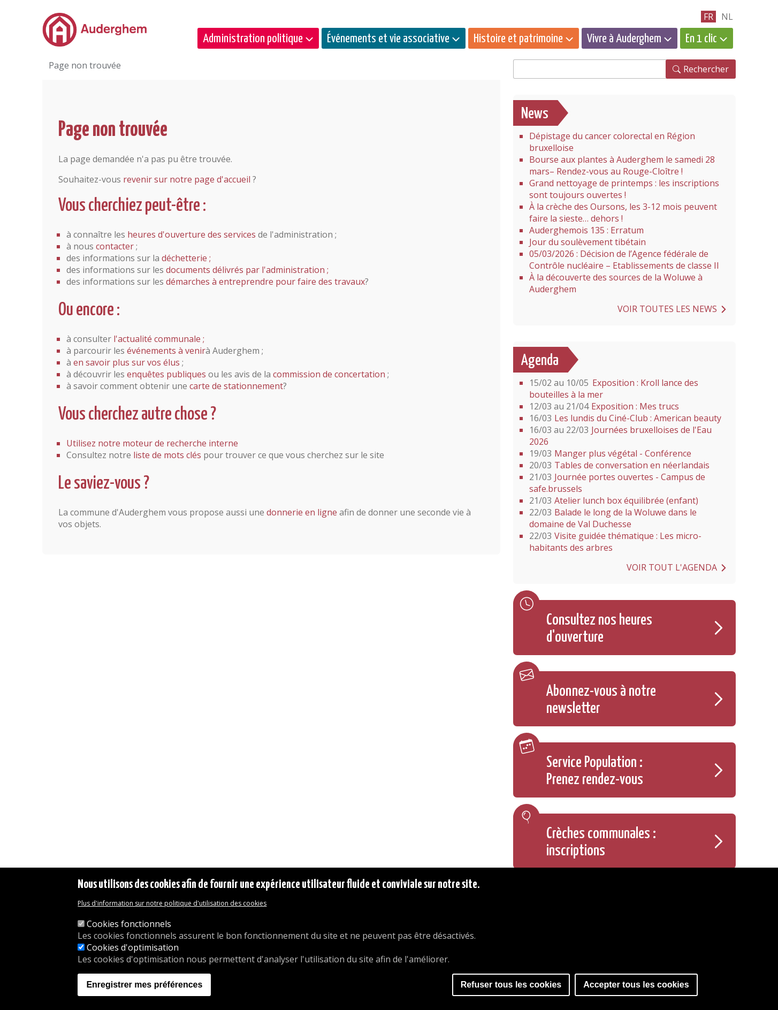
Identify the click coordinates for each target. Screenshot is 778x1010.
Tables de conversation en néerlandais (619, 465)
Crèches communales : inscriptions (601, 842)
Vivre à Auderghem (624, 39)
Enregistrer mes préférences (144, 984)
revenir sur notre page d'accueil (186, 179)
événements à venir (166, 350)
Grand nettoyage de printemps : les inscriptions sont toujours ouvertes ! (624, 189)
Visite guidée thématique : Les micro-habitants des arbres (615, 541)
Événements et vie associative (388, 39)
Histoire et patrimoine (518, 39)
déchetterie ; (186, 258)
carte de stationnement (236, 386)
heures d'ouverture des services (191, 234)
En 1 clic (701, 39)
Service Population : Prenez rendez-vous (594, 771)
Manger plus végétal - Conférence (610, 453)
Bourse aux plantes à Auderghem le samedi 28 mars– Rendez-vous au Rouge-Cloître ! (622, 165)
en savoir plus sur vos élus (126, 362)
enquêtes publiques (166, 374)
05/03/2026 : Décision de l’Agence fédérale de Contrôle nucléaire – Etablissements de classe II (624, 259)
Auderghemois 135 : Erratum (586, 230)
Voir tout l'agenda (672, 567)
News (534, 114)
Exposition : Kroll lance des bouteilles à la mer (613, 388)
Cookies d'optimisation (133, 947)
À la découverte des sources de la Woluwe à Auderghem (616, 283)
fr (708, 16)
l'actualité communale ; (158, 339)
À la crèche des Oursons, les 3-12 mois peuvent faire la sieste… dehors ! (623, 212)
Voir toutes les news (667, 309)
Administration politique (253, 39)
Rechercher (706, 69)
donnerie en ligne (301, 512)
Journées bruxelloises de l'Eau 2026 (620, 435)
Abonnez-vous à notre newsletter (601, 700)
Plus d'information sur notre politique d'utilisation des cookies (172, 903)
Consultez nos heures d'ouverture (599, 629)
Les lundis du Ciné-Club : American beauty (625, 418)
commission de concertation (329, 374)
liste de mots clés (167, 455)
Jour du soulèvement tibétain (587, 242)
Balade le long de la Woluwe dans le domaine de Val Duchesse (613, 518)
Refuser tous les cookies (511, 984)
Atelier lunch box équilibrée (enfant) (613, 500)
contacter (115, 246)
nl (727, 16)
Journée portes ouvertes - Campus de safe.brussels (617, 483)
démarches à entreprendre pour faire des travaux (265, 281)
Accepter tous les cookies (636, 984)
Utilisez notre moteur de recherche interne (152, 443)
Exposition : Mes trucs (604, 406)
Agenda (540, 360)
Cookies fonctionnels (129, 924)
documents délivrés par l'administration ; (247, 270)
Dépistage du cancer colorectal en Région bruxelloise (612, 142)
